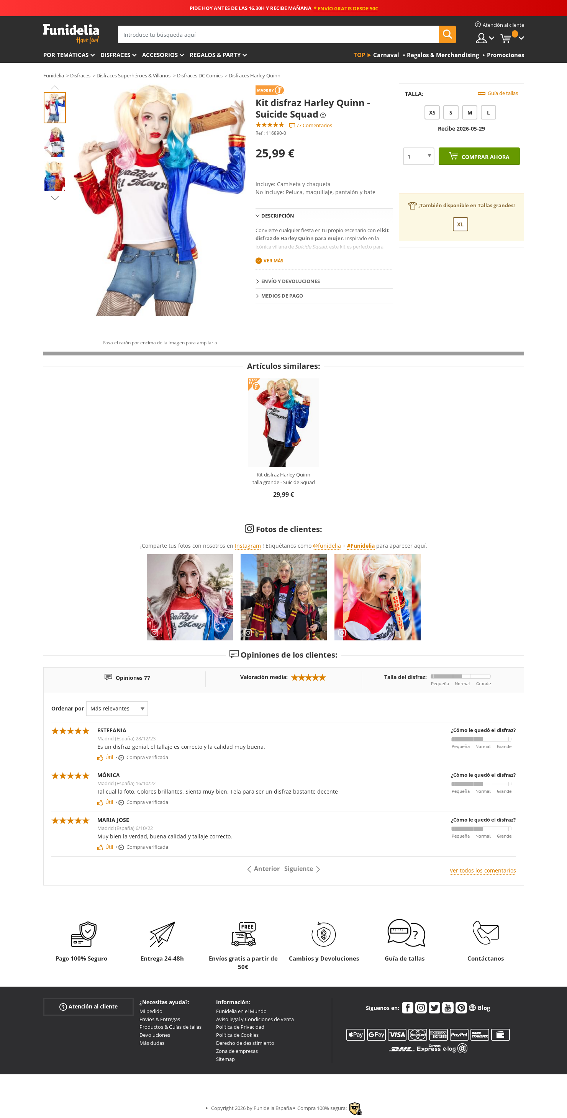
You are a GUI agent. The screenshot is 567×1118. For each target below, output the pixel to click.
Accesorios (160, 55)
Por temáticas (65, 55)
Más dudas (151, 1042)
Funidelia (53, 75)
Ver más (274, 260)
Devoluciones (154, 1034)
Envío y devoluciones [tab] (290, 281)
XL (460, 224)
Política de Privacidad (240, 1026)
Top (359, 55)
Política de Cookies (237, 1034)
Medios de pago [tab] (282, 295)
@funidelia (327, 545)
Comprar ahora (485, 156)
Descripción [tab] (277, 215)
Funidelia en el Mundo (241, 1011)
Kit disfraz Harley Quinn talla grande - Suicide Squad (283, 478)
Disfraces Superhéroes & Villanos (133, 75)
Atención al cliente (88, 1007)
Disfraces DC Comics (200, 75)
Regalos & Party (215, 55)
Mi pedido (150, 1011)
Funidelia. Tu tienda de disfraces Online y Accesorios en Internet (71, 34)
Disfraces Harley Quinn (254, 75)
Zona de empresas (237, 1051)
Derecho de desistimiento (245, 1042)
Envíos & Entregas (159, 1019)
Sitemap (225, 1059)
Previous (55, 87)
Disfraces (115, 55)
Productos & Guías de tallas (170, 1026)
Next (55, 198)
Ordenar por (67, 708)
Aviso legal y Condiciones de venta (255, 1019)
